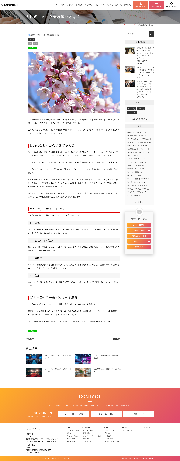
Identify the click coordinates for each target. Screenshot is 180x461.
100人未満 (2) (132, 191)
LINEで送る (32, 48)
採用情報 (127, 5)
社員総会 (107, 436)
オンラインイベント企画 (92, 436)
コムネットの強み (73, 430)
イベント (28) (142, 138)
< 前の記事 (30, 339)
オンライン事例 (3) (134, 184)
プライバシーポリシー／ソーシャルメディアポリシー (42, 458)
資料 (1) (146, 194)
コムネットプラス (132, 25)
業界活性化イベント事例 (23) (137, 141)
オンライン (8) (132, 168)
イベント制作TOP (139, 231)
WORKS (106, 427)
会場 (30, 44)
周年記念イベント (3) (134, 181)
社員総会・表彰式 (139, 237)
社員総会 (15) (132, 148)
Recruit (124, 427)
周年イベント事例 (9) (134, 158)
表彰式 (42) (131, 138)
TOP (125, 25)
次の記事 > (117, 339)
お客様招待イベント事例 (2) (136, 188)
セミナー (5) (131, 118)
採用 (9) (146, 158)
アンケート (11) (146, 155)
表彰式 (106, 433)
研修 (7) (130, 171)
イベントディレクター (130, 430)
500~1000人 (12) (142, 151)
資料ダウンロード (141, 6)
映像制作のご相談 (106, 414)
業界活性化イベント (139, 242)
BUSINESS (86, 427)
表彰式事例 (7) (140, 171)
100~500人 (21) (133, 145)
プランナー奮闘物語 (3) (135, 178)
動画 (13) (131, 151)
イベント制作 (59, 5)
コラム (31, 39)
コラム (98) (131, 114)
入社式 (36, 44)
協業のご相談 (138, 414)
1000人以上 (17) (146, 145)
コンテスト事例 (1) (134, 201)
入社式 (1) (131, 198)
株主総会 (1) (143, 191)
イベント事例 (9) (133, 161)
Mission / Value (72, 436)
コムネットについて (114, 5)
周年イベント (139, 247)
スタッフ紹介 (71, 442)
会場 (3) (144, 175)
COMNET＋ (145, 427)
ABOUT (68, 427)
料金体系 (88, 5)
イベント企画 (88, 430)
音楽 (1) (138, 194)
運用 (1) (130, 194)
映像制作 (70, 5)
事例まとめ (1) (141, 198)
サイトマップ (67, 458)
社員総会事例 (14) (145, 148)
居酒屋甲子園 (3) (133, 175)
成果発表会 (108, 439)
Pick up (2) (146, 184)
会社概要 (70, 433)
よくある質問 (99, 5)
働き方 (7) (143, 168)
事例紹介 (79, 5)
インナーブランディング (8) (136, 165)
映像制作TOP (139, 253)
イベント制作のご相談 (74, 414)
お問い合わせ (156, 6)
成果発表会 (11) (133, 155)
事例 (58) (141, 114)
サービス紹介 (71, 439)
